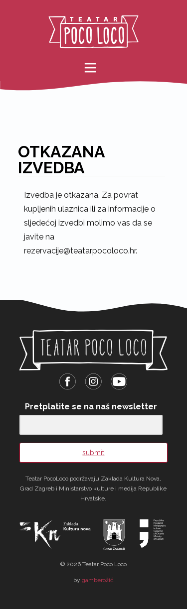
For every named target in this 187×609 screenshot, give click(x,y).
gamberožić (98, 580)
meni (97, 67)
